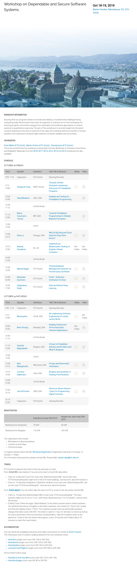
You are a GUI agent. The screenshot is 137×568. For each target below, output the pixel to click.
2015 (51, 151)
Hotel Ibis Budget (15, 560)
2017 (40, 151)
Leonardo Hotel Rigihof (18, 548)
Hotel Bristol (13, 542)
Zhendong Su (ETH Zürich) (62, 145)
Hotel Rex (12, 540)
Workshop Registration (42, 452)
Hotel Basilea (13, 545)
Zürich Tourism (75, 532)
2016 (45, 151)
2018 (35, 151)
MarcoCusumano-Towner (22, 216)
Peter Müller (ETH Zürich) (15, 145)
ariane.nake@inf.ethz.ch (68, 458)
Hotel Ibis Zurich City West (19, 558)
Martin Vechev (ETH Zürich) (38, 145)
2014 (56, 151)
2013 (64, 151)
